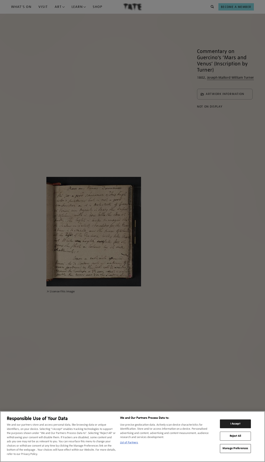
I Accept (235, 424)
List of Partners (129, 442)
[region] (132, 436)
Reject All (235, 436)
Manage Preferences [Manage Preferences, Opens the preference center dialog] (235, 448)
